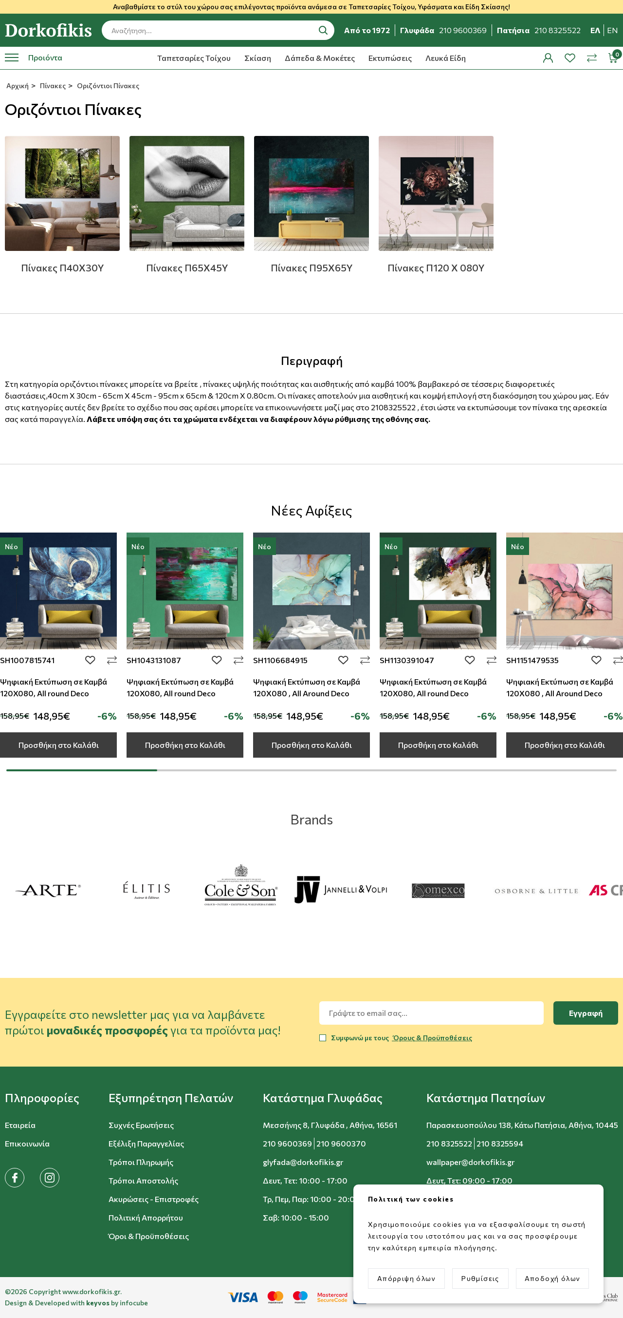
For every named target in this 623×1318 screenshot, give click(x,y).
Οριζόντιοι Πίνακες (107, 85)
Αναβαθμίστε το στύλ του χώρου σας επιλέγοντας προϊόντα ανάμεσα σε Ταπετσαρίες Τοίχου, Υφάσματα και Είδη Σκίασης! (311, 6)
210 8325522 (449, 1143)
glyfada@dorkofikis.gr (303, 1161)
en (612, 30)
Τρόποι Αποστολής (143, 1180)
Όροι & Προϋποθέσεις (149, 1236)
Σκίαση (257, 57)
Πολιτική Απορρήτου (146, 1217)
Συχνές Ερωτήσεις (141, 1124)
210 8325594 (499, 1143)
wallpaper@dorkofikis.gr (470, 1161)
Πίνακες (52, 85)
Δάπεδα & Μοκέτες (320, 57)
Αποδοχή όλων (553, 1278)
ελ (595, 30)
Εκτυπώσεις (390, 57)
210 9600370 (341, 1143)
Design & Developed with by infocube (76, 1303)
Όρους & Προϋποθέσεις (432, 1037)
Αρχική (17, 85)
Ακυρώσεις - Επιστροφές (154, 1198)
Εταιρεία (20, 1124)
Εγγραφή (586, 1012)
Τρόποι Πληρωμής (141, 1161)
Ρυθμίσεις (480, 1278)
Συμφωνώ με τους (401, 1037)
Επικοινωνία (27, 1143)
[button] (42, 1098)
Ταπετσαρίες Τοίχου (194, 57)
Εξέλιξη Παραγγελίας (146, 1143)
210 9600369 (287, 1143)
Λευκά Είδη (445, 57)
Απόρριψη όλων (406, 1278)
